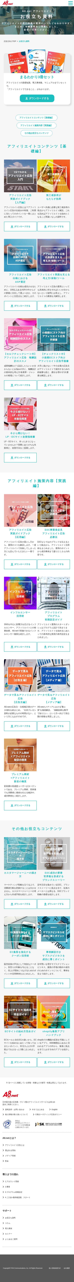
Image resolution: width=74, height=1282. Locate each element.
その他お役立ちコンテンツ (36, 133)
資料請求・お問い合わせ (14, 1109)
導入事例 (8, 1228)
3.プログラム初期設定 (13, 1192)
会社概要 (67, 1268)
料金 (7, 1161)
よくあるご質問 (11, 1239)
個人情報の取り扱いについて (16, 1114)
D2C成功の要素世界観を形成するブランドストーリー (53, 876)
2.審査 (7, 1187)
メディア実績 (10, 1156)
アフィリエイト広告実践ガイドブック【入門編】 (20, 199)
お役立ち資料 (10, 1218)
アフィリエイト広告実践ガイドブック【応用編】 (20, 533)
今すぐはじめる (38, 1109)
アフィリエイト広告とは (14, 1145)
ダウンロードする (20, 226)
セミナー (8, 1234)
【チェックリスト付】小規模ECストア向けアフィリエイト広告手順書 (54, 357)
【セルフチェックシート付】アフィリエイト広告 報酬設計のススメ (20, 357)
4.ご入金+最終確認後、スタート (17, 1197)
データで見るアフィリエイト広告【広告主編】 (20, 698)
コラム (7, 1223)
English (54, 1109)
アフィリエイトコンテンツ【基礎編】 (36, 118)
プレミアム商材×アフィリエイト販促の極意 (20, 778)
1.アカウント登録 (12, 1181)
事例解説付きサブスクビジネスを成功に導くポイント (53, 956)
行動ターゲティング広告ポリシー (48, 1114)
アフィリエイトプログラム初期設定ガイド (53, 616)
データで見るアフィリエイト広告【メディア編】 (53, 698)
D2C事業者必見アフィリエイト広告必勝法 (53, 533)
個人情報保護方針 (55, 1268)
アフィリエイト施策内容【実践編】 (36, 125)
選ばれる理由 (10, 1150)
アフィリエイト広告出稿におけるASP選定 (20, 278)
